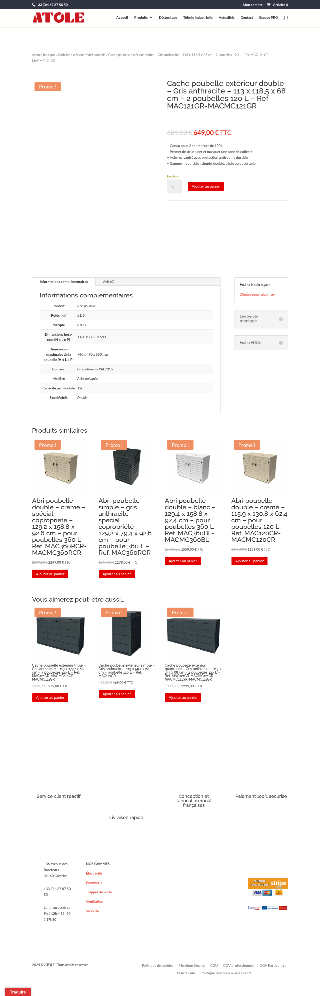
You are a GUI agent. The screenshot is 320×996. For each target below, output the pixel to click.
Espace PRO (268, 17)
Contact (247, 17)
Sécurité (92, 911)
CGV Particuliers (273, 966)
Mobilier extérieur (71, 55)
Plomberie (94, 883)
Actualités (226, 17)
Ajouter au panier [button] (50, 574)
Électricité (94, 873)
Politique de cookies (157, 966)
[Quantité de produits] (174, 186)
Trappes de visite (99, 892)
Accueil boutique (44, 55)
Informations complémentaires (64, 281)
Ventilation (94, 901)
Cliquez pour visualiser (257, 294)
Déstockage (168, 17)
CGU (214, 966)
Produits (141, 17)
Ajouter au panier (206, 186)
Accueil (122, 17)
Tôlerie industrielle (197, 17)
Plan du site (186, 973)
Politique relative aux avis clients (225, 973)
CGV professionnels (238, 966)
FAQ (143, 911)
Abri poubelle (96, 55)
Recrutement (150, 892)
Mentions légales (192, 966)
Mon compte (252, 5)
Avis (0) (108, 281)
